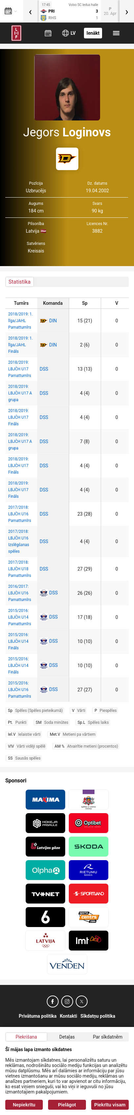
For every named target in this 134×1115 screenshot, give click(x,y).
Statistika (20, 282)
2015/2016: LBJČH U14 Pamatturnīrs (19, 617)
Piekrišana (26, 1037)
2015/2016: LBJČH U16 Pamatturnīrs (19, 690)
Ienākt (93, 33)
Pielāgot (67, 1104)
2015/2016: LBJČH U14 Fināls (18, 641)
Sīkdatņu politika (97, 1016)
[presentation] (30, 11)
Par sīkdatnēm (107, 1037)
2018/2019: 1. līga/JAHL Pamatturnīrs (20, 321)
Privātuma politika (38, 1016)
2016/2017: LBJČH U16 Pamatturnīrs (19, 593)
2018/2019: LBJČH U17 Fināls (18, 417)
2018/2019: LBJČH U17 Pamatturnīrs (19, 369)
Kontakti (68, 1016)
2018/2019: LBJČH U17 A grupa (20, 393)
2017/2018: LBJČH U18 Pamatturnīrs (19, 569)
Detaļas (67, 1037)
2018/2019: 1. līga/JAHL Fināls (20, 345)
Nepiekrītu (24, 1104)
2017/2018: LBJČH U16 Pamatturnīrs (19, 514)
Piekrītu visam (109, 1104)
